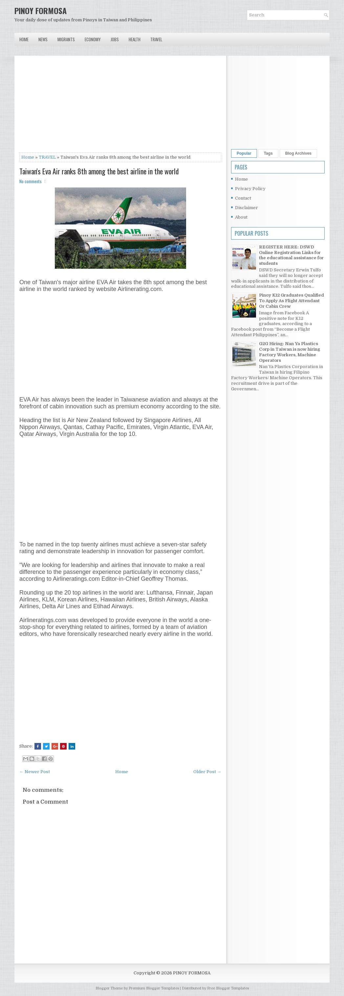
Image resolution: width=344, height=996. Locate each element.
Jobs (115, 39)
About (241, 217)
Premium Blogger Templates (154, 988)
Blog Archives (298, 153)
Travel (156, 39)
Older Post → (207, 771)
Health (134, 39)
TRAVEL (47, 157)
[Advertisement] (120, 106)
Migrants (66, 39)
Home (24, 39)
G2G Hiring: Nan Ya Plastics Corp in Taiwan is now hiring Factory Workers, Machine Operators (289, 352)
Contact (243, 198)
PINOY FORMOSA (40, 10)
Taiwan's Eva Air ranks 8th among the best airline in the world (99, 171)
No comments (30, 181)
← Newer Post (34, 771)
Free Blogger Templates (228, 988)
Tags (268, 153)
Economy (93, 39)
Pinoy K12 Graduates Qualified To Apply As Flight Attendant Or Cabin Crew (291, 301)
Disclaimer (246, 207)
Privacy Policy (250, 188)
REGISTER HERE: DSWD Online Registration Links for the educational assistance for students (291, 255)
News (43, 39)
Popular (244, 153)
